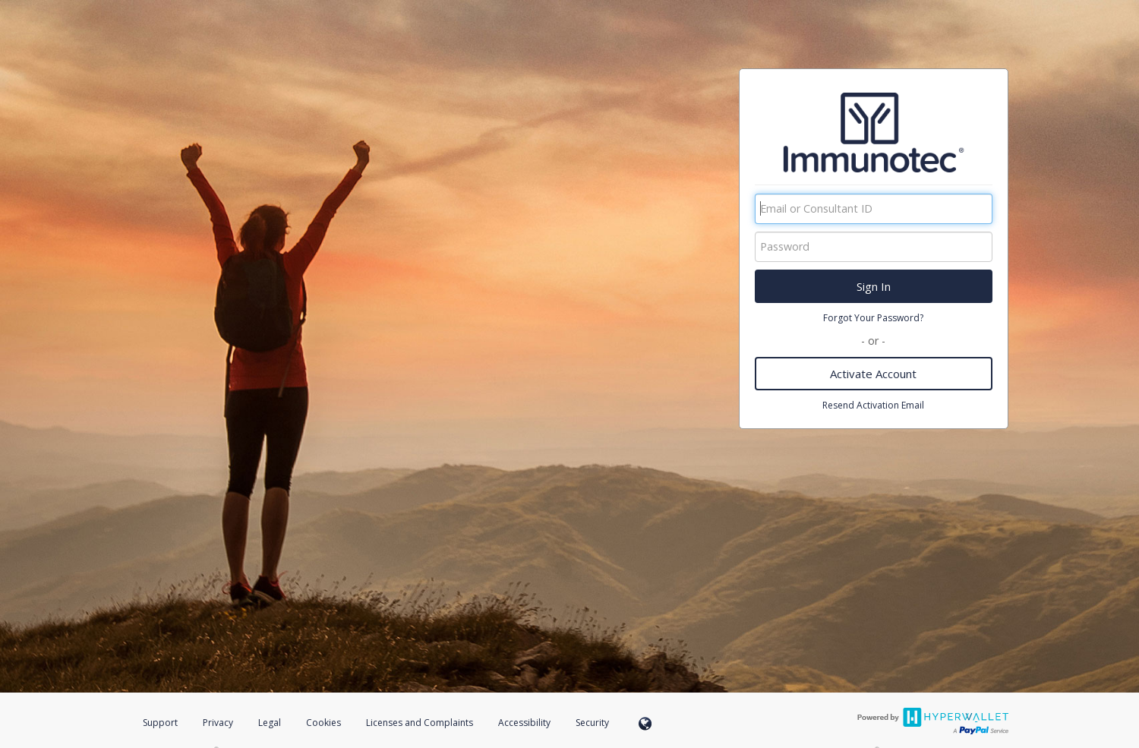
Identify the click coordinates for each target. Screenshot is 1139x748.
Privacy (218, 722)
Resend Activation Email (873, 405)
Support (160, 722)
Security (592, 722)
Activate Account (873, 373)
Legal (269, 722)
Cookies (323, 722)
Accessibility (524, 722)
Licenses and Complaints (420, 722)
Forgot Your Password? (873, 317)
